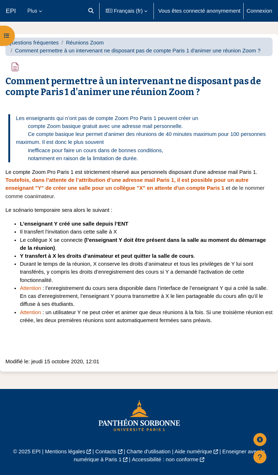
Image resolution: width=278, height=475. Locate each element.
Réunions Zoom (85, 43)
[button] (91, 11)
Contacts (105, 451)
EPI (11, 10)
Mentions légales (65, 451)
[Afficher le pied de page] (259, 456)
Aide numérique (193, 451)
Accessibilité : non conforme (165, 459)
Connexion (259, 11)
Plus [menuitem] (32, 10)
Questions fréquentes (33, 43)
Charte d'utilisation (148, 451)
